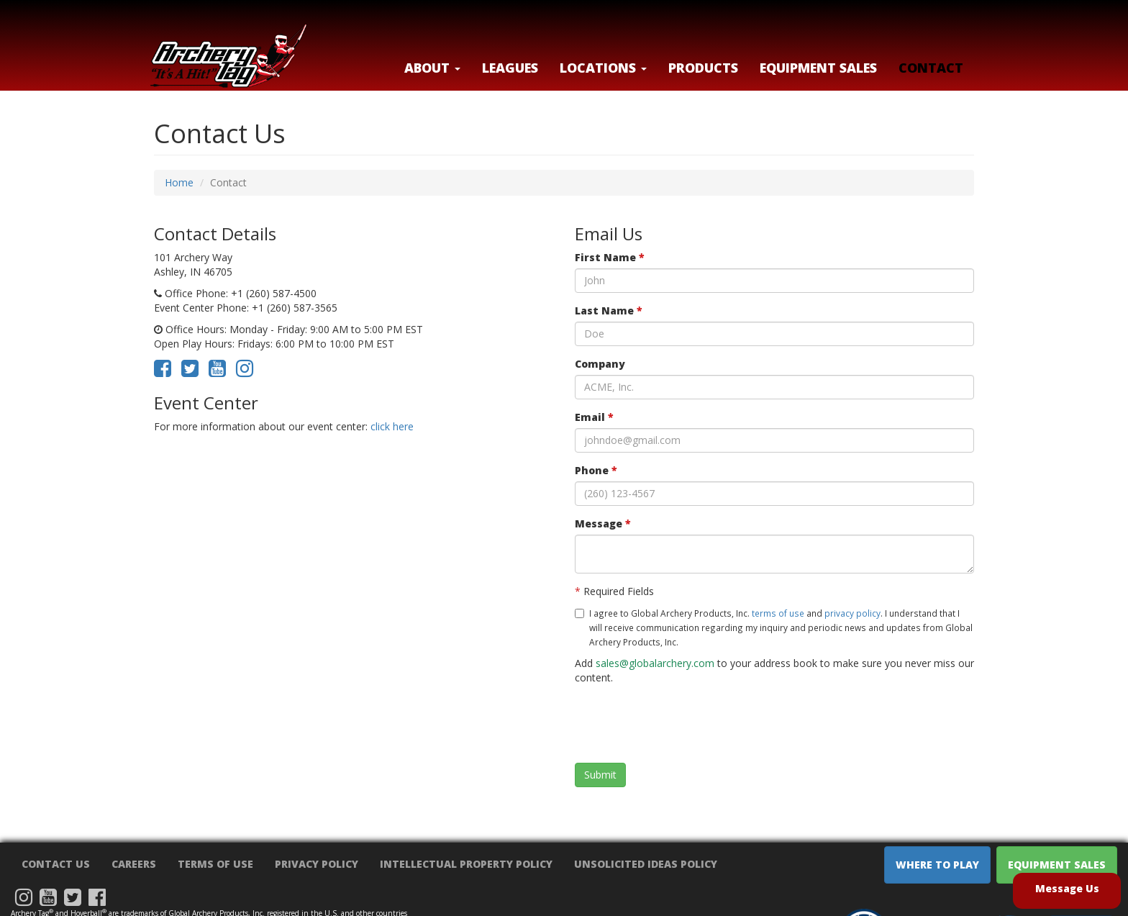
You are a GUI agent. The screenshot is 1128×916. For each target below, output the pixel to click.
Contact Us (56, 864)
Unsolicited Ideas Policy (645, 864)
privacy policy (852, 613)
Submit (600, 774)
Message (603, 523)
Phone (596, 470)
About (432, 67)
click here (392, 426)
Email (594, 417)
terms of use (778, 613)
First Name (610, 257)
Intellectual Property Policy (466, 864)
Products (703, 67)
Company (600, 364)
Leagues (510, 67)
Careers (134, 864)
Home (179, 182)
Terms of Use (215, 864)
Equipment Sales (818, 67)
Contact (931, 67)
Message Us (1067, 888)
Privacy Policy (316, 864)
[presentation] (684, 724)
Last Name (608, 310)
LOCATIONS (603, 67)
